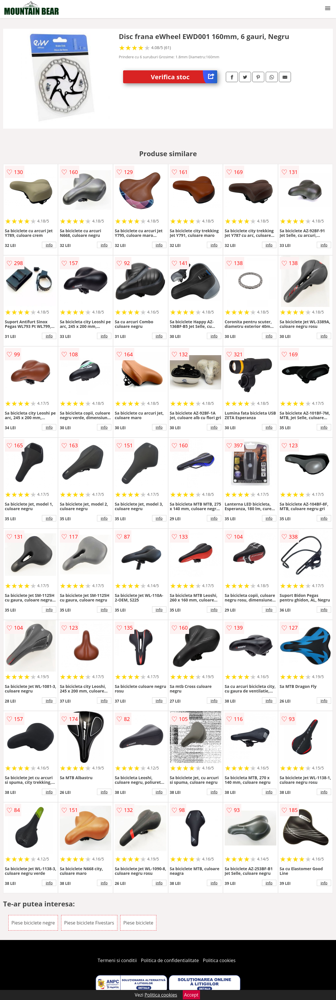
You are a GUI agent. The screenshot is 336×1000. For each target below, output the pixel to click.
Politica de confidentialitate (170, 960)
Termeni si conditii (117, 960)
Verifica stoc (184, 76)
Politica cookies (219, 960)
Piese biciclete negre (33, 923)
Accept (191, 995)
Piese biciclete (138, 923)
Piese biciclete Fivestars (89, 923)
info (49, 244)
